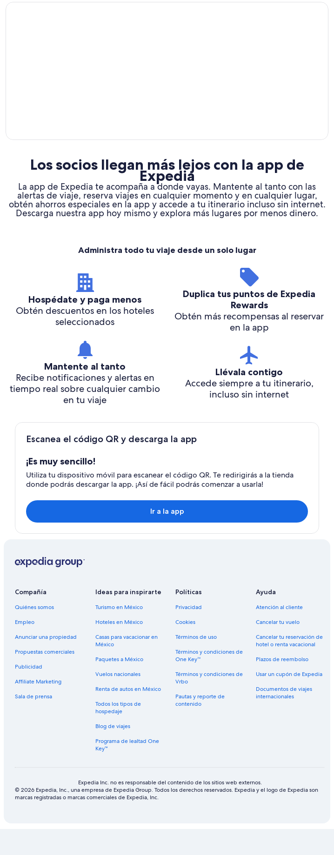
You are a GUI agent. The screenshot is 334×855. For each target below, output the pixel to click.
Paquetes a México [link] (119, 685)
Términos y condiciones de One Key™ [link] (209, 681)
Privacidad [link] (188, 633)
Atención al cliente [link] (279, 633)
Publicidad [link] (28, 692)
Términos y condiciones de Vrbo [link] (209, 703)
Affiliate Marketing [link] (38, 707)
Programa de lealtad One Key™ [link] (127, 770)
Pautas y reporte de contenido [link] (200, 726)
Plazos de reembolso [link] (282, 685)
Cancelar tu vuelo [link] (278, 648)
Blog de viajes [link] (112, 752)
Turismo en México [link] (119, 633)
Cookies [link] (185, 648)
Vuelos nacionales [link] (117, 700)
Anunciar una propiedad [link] (46, 663)
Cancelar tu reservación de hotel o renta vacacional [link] (289, 666)
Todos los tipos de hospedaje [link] (118, 733)
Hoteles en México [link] (119, 648)
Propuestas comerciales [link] (44, 678)
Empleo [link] (24, 648)
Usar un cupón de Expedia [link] (289, 700)
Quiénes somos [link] (34, 633)
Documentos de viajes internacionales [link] (284, 718)
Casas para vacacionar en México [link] (126, 666)
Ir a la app (167, 537)
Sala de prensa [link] (33, 722)
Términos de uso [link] (196, 663)
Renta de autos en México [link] (128, 715)
